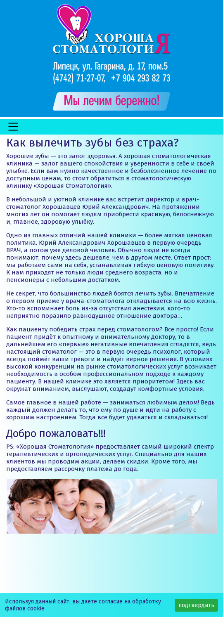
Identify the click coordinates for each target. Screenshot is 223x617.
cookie (36, 608)
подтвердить (196, 605)
